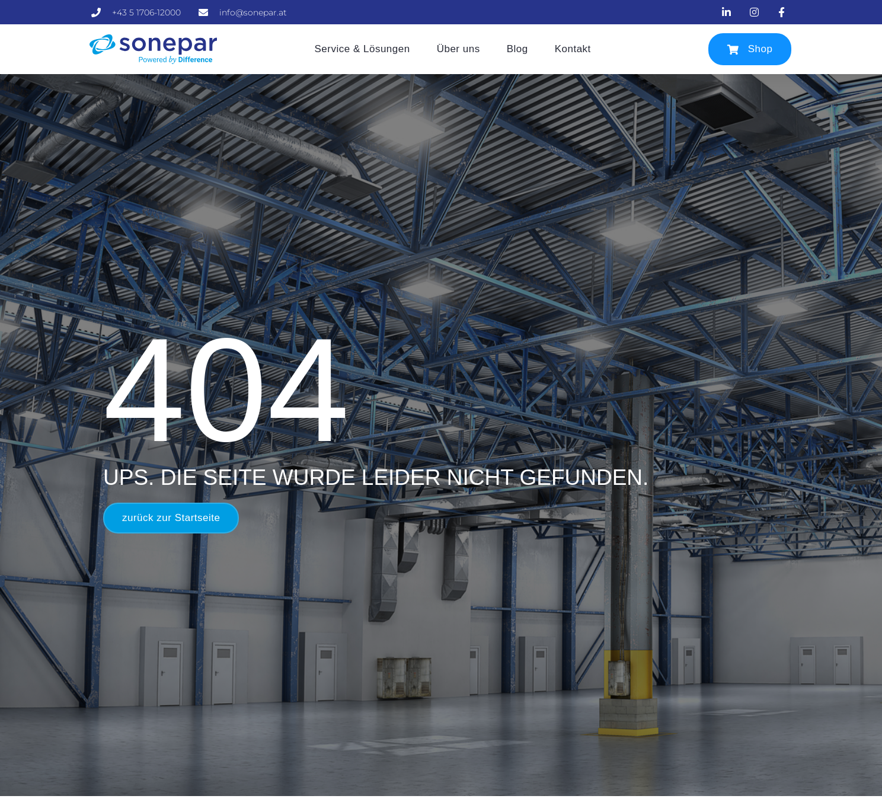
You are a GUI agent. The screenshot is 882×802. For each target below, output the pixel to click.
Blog (517, 49)
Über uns (458, 49)
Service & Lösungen (362, 49)
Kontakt (573, 49)
